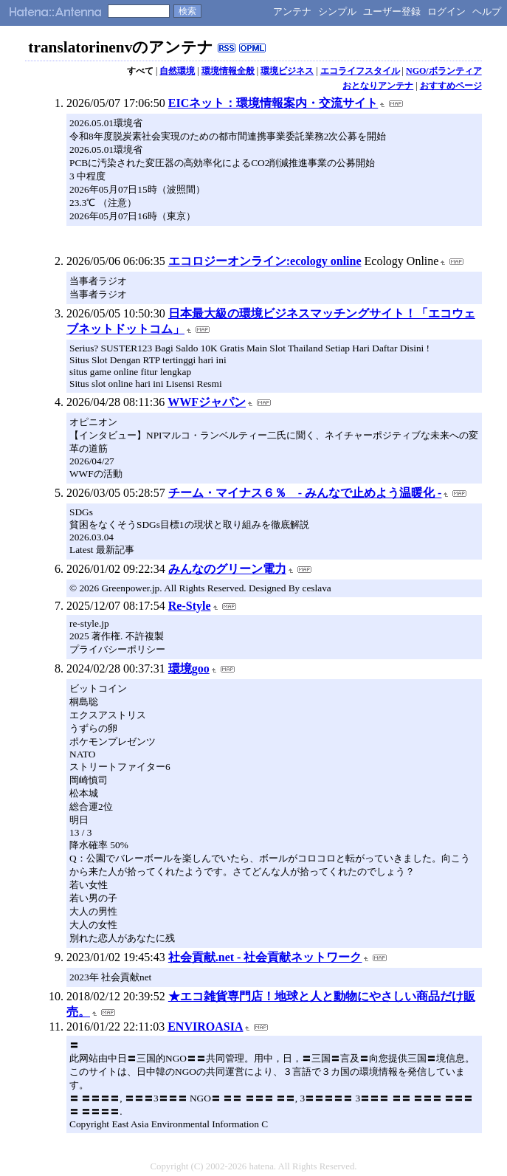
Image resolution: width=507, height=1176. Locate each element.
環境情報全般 (228, 71)
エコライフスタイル (360, 71)
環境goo (189, 668)
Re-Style (189, 605)
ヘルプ (486, 11)
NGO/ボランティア (444, 71)
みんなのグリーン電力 (227, 569)
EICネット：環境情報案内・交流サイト (273, 103)
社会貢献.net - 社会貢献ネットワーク (265, 957)
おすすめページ (451, 85)
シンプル (337, 11)
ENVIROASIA (205, 1026)
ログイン (446, 11)
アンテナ (292, 11)
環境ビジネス (287, 71)
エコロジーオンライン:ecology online (265, 261)
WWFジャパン (207, 402)
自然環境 (177, 71)
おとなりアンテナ (377, 85)
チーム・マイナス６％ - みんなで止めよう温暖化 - (305, 492)
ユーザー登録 (392, 11)
